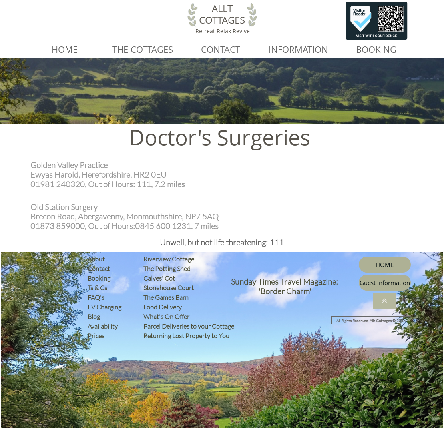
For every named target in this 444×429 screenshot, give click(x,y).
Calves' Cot (161, 278)
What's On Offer (166, 317)
